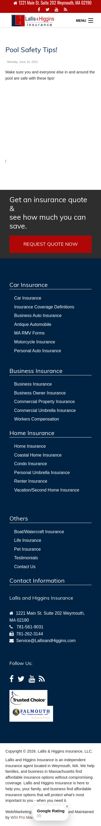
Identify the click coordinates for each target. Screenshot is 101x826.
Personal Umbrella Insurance (42, 472)
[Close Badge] (67, 806)
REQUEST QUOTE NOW (50, 244)
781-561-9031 (29, 627)
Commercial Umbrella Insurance (45, 410)
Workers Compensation (36, 419)
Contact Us (25, 566)
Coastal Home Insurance (38, 455)
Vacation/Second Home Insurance (46, 490)
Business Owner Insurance (40, 393)
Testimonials (26, 558)
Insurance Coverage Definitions (44, 307)
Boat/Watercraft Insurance (39, 531)
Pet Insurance (27, 549)
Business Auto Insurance (38, 315)
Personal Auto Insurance (37, 350)
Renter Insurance (30, 481)
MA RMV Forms (29, 333)
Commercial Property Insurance (44, 401)
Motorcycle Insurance (34, 342)
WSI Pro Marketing (27, 817)
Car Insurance (27, 298)
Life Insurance (27, 540)
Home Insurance (30, 446)
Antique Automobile (32, 324)
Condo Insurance (30, 463)
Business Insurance (33, 384)
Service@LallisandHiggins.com (45, 640)
